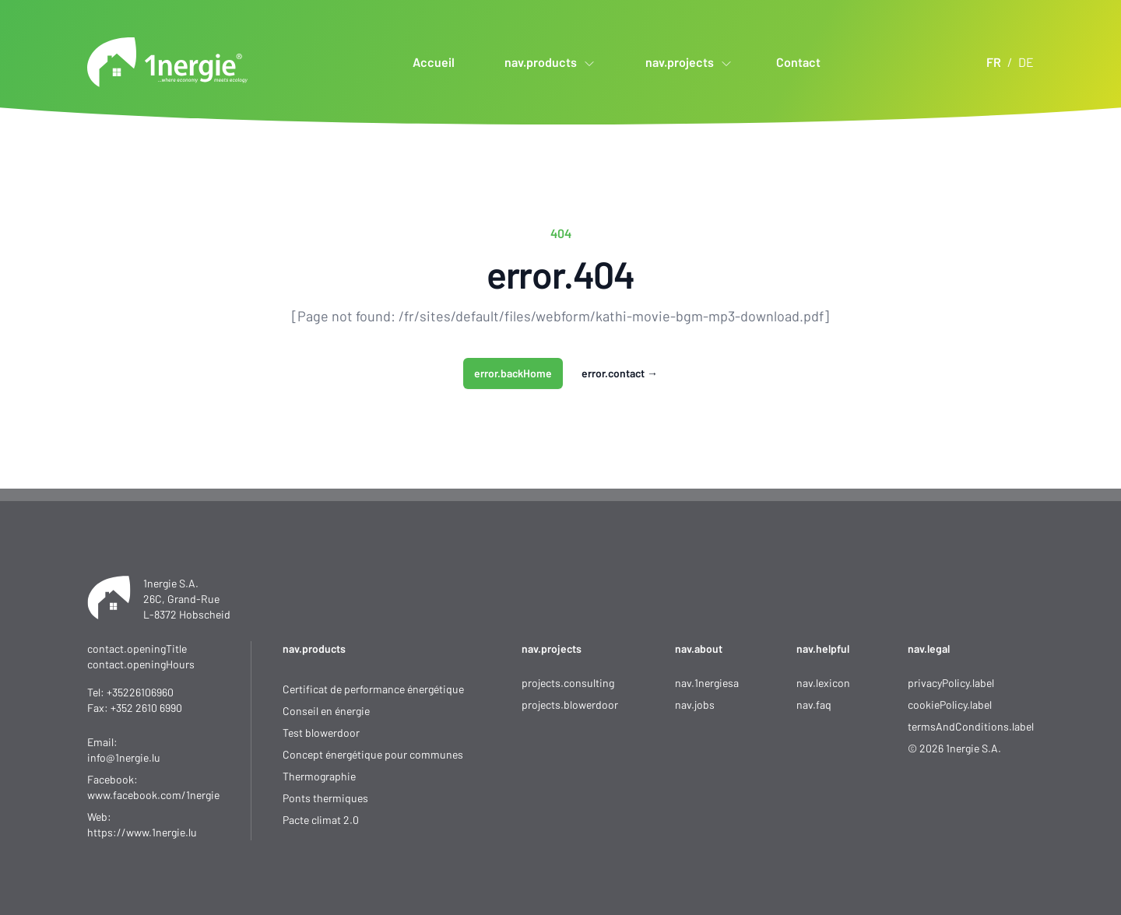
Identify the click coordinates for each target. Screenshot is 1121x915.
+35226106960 (140, 692)
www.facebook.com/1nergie (153, 794)
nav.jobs (695, 704)
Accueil (434, 61)
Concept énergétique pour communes (373, 754)
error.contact (620, 373)
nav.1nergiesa (707, 682)
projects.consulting (568, 682)
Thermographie (319, 776)
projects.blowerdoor (570, 704)
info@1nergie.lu (123, 757)
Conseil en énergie (326, 710)
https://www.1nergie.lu (142, 832)
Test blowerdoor (321, 732)
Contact (798, 61)
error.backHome (513, 373)
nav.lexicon (823, 682)
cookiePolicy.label (950, 704)
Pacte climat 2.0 (321, 819)
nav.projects (552, 648)
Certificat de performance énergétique (373, 689)
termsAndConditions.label (971, 726)
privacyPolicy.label (951, 682)
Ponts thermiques (325, 798)
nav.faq (813, 704)
